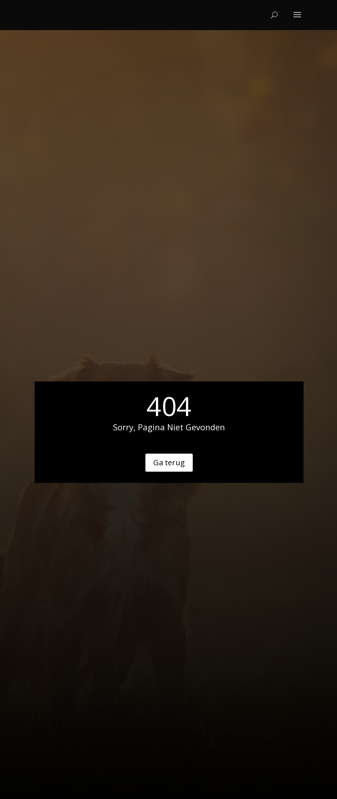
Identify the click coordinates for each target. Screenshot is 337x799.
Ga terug (169, 462)
